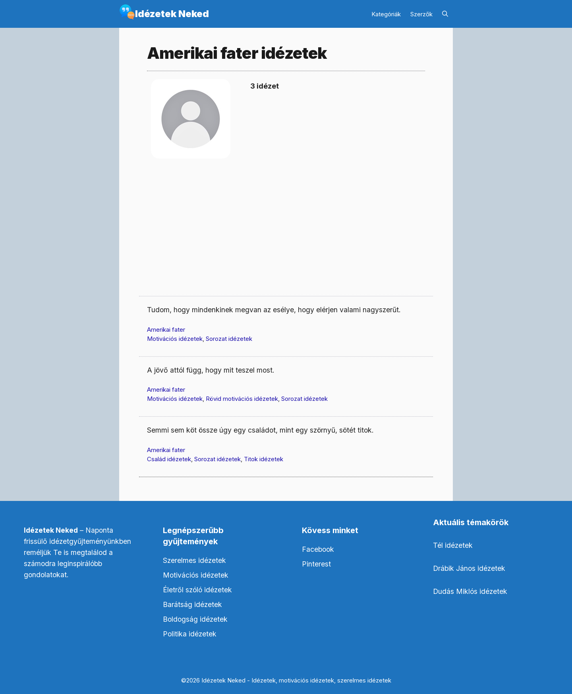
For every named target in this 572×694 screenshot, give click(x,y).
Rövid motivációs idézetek (242, 398)
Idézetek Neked (172, 13)
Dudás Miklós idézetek (470, 591)
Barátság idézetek (192, 604)
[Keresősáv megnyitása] (445, 14)
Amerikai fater (166, 329)
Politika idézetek (189, 634)
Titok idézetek (263, 459)
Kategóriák (386, 14)
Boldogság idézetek (195, 619)
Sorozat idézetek (229, 338)
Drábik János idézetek (469, 568)
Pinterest (316, 564)
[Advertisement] (286, 234)
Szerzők (421, 14)
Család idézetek (169, 459)
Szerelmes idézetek (194, 560)
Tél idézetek (453, 545)
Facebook (318, 549)
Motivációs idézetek (175, 338)
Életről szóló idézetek (197, 590)
